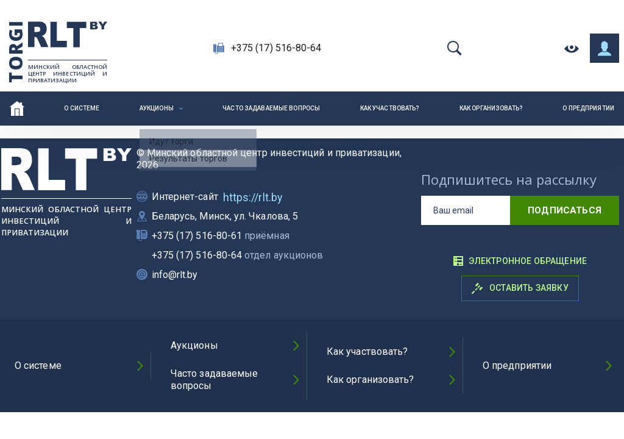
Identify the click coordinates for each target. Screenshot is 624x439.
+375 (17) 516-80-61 (220, 235)
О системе (81, 108)
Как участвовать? (390, 108)
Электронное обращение (520, 260)
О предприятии (588, 108)
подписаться (564, 210)
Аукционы (157, 108)
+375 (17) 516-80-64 (276, 48)
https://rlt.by (253, 197)
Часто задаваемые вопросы (271, 108)
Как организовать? (491, 108)
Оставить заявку (520, 288)
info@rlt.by (175, 274)
